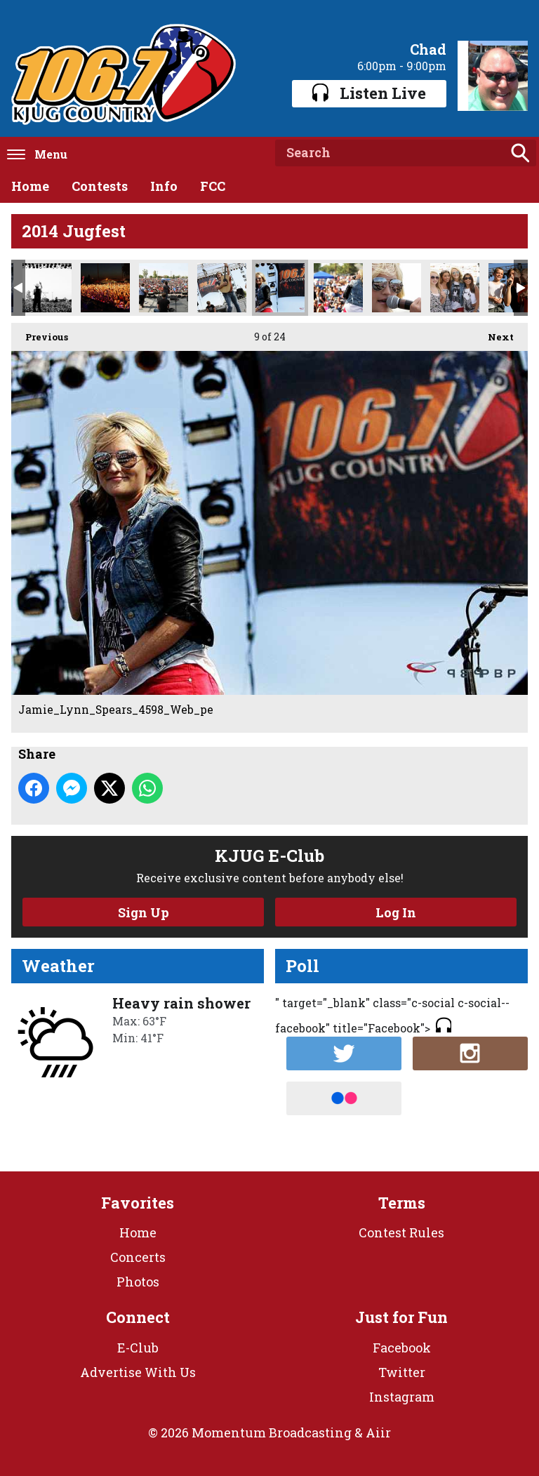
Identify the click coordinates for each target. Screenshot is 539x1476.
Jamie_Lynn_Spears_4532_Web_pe (396, 287)
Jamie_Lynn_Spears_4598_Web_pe (280, 287)
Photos (138, 1281)
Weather (58, 966)
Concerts (138, 1257)
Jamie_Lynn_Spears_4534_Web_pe (338, 287)
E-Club (138, 1347)
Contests (100, 186)
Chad (428, 49)
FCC (212, 186)
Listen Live (369, 93)
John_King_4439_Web (221, 287)
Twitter (401, 1372)
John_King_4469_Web (163, 287)
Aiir (378, 1432)
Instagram (401, 1396)
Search (520, 153)
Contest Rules (401, 1232)
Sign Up (143, 912)
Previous (39, 333)
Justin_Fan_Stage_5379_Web (105, 287)
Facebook (402, 1347)
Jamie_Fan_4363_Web (454, 287)
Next (494, 333)
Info (164, 186)
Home (30, 186)
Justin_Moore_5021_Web (47, 287)
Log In (395, 912)
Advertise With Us (138, 1372)
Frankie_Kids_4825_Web (513, 287)
